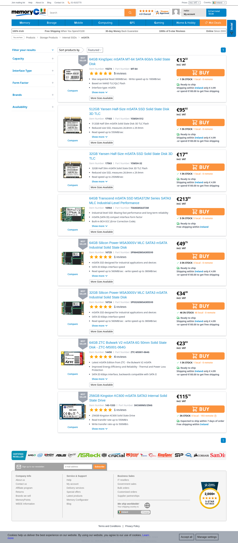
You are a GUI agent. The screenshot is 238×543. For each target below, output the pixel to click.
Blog (49, 2)
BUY (200, 72)
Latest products (74, 496)
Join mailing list (18, 2)
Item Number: (97, 69)
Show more (100, 92)
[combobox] (86, 12)
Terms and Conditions (109, 526)
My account (189, 14)
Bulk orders (123, 488)
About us (20, 480)
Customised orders (127, 492)
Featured (95, 50)
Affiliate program (24, 488)
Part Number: (122, 69)
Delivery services (75, 488)
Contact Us (59, 2)
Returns (20, 492)
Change (145, 512)
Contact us (21, 484)
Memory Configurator (77, 499)
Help (30, 2)
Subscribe (99, 467)
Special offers (74, 492)
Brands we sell (23, 496)
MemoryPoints (23, 499)
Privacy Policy (132, 526)
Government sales (127, 484)
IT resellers (123, 480)
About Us (40, 2)
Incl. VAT (194, 2)
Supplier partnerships (128, 496)
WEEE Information (25, 503)
